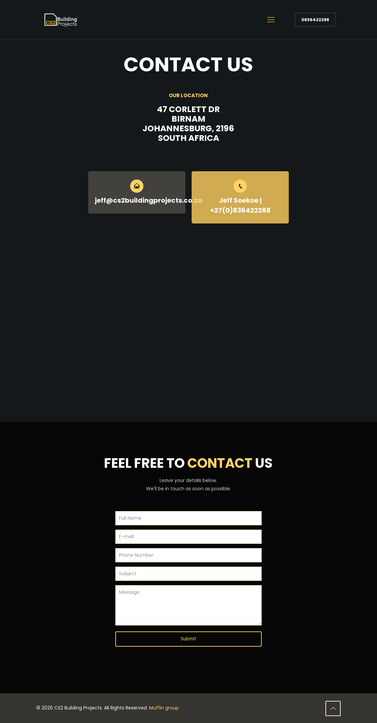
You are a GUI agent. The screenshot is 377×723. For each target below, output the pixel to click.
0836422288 (315, 20)
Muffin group (164, 708)
